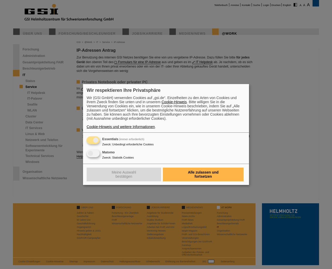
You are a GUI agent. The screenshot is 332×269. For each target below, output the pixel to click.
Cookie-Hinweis (174, 102)
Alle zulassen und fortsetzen (203, 174)
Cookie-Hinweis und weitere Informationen (121, 127)
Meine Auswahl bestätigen (124, 174)
